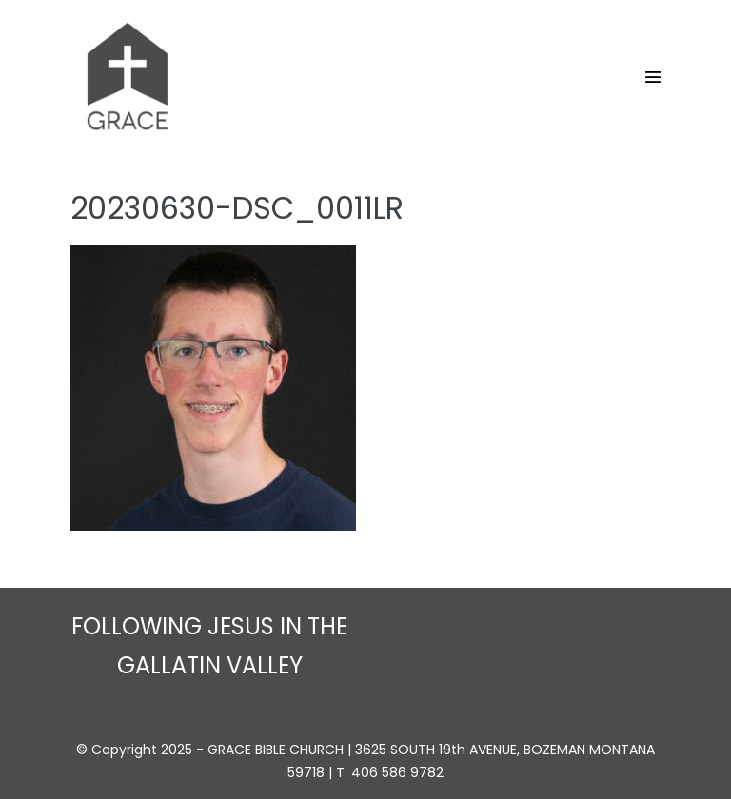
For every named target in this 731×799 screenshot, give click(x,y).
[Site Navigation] (653, 77)
